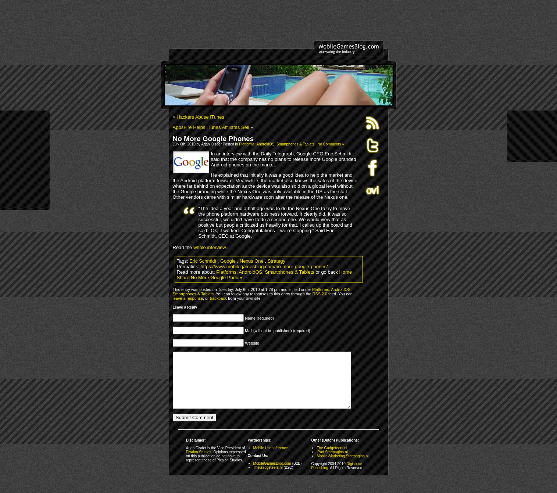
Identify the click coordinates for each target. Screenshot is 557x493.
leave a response (188, 298)
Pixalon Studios (198, 463)
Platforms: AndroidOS (256, 144)
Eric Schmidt (202, 261)
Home (345, 272)
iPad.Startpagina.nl (332, 463)
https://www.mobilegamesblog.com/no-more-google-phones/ (264, 266)
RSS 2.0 (320, 294)
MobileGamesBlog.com (272, 474)
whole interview (209, 247)
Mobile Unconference (270, 459)
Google (228, 261)
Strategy (276, 261)
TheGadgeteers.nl (268, 478)
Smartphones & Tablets (295, 144)
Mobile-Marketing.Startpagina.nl (342, 467)
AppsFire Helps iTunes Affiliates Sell (211, 127)
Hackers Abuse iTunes (200, 117)
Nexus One (252, 261)
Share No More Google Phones (210, 277)
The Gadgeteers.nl (332, 459)
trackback (218, 298)
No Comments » (330, 144)
